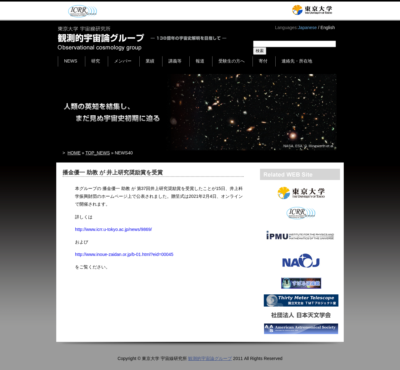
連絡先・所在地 (297, 60)
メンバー (123, 60)
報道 (200, 60)
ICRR (81, 11)
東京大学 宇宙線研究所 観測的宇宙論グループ (142, 38)
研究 (95, 60)
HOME (74, 152)
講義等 (175, 60)
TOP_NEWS (97, 152)
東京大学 (312, 10)
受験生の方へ (231, 60)
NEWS (70, 60)
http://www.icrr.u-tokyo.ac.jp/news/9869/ (113, 229)
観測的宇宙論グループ (210, 358)
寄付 (263, 60)
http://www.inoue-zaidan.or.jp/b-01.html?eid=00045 (124, 254)
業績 (150, 60)
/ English (326, 27)
